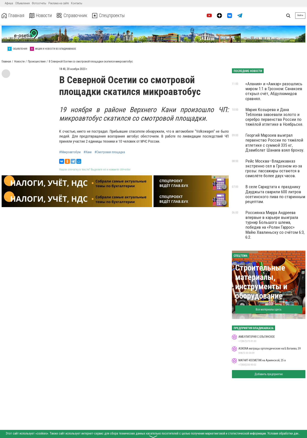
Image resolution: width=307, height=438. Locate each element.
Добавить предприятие (269, 374)
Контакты (76, 3)
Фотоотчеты (39, 3)
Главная (13, 15)
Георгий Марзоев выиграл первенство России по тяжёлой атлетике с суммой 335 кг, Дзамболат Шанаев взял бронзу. (274, 142)
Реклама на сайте (58, 3)
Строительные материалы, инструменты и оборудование (261, 282)
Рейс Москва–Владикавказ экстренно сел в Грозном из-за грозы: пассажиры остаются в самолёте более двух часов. (273, 168)
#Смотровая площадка (110, 152)
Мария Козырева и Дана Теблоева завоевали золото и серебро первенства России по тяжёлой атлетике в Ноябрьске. (274, 117)
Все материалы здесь (269, 309)
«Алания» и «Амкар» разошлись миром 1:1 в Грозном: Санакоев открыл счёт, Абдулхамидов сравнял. (273, 91)
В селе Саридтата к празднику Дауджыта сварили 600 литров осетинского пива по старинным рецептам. (275, 194)
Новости (40, 15)
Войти (300, 15)
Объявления (22, 3)
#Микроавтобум (70, 152)
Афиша (9, 3)
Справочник (72, 15)
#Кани (88, 152)
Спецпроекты (108, 15)
